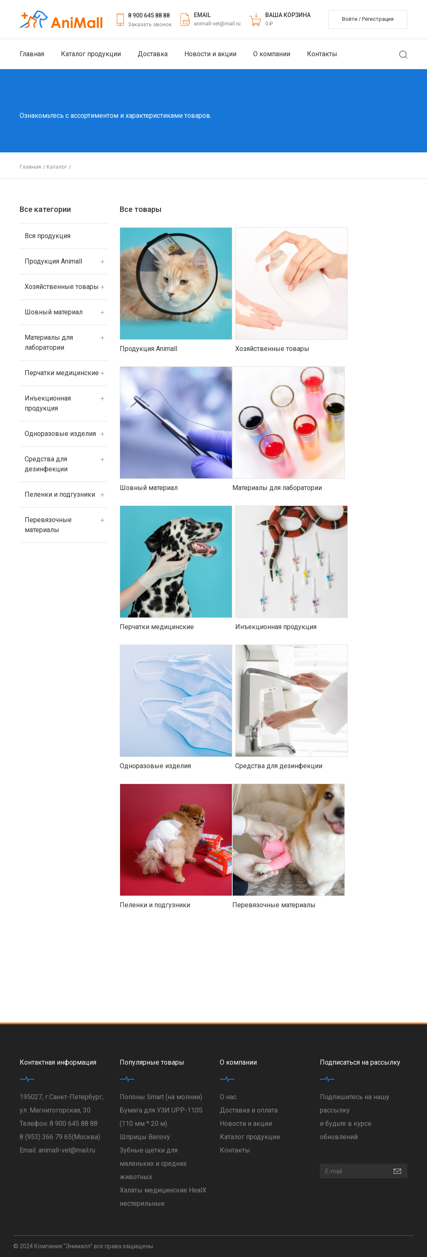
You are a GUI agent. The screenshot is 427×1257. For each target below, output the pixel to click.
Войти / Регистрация (368, 19)
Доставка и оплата (249, 1110)
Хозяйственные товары (62, 287)
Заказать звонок (150, 24)
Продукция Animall (53, 261)
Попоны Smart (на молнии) (161, 1097)
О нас (228, 1097)
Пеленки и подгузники (60, 494)
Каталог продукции (91, 54)
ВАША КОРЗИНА (288, 15)
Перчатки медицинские (62, 373)
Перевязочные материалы (48, 525)
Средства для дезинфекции (46, 464)
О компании (271, 54)
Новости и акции (210, 54)
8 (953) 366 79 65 (46, 1137)
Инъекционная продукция (48, 403)
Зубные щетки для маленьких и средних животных (153, 1163)
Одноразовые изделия (60, 434)
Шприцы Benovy (145, 1137)
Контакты (322, 54)
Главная (32, 54)
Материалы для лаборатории (49, 342)
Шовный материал (54, 312)
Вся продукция (47, 236)
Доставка (153, 54)
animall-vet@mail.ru (217, 23)
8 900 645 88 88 (149, 15)
